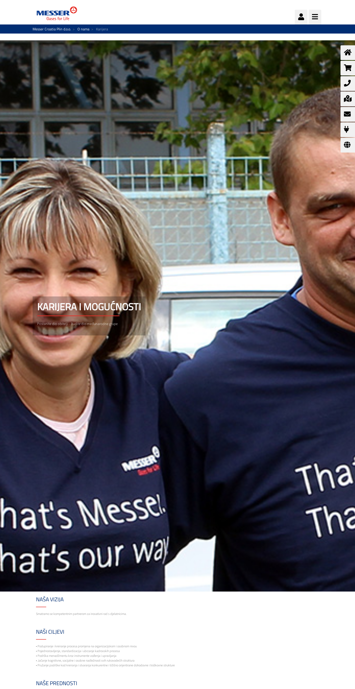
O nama (83, 29)
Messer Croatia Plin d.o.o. (52, 29)
